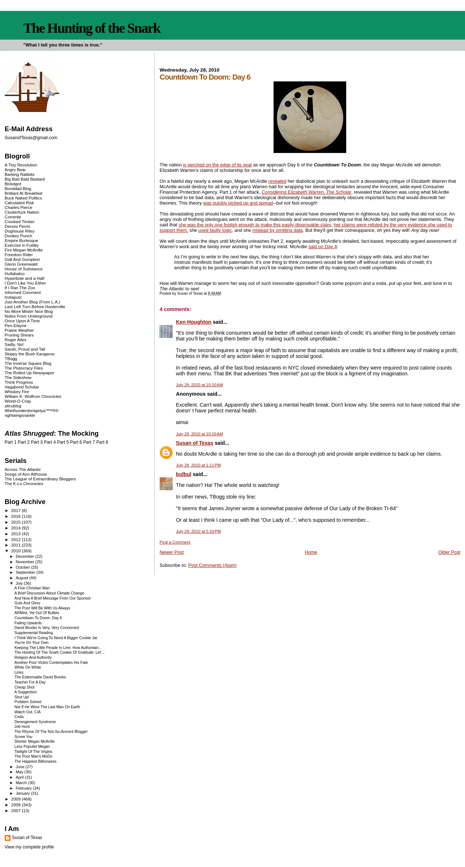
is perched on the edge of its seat (217, 165)
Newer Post (171, 552)
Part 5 (63, 442)
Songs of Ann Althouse (26, 474)
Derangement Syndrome (35, 722)
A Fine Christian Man (32, 588)
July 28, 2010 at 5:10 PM (198, 531)
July (20, 583)
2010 (16, 550)
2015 (16, 522)
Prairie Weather (19, 330)
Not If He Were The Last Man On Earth (47, 707)
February (24, 788)
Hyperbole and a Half (24, 278)
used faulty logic (215, 230)
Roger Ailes (15, 339)
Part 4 (50, 442)
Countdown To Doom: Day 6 (38, 618)
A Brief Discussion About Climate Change (49, 593)
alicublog (13, 405)
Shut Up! (22, 697)
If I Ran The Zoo (20, 287)
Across (23, 469)
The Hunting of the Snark (91, 28)
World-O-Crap (18, 401)
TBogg (11, 358)
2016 (16, 516)
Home (311, 552)
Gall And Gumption (22, 259)
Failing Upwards (28, 623)
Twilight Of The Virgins (33, 752)
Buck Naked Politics (23, 197)
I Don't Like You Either (25, 283)
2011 (16, 545)
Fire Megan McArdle (24, 249)
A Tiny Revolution (21, 164)
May (20, 772)
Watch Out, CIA (28, 712)
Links (19, 672)
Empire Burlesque (21, 240)
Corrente (13, 216)
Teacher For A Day (30, 682)
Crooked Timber (20, 221)
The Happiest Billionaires (36, 761)
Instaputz (13, 297)
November (25, 562)
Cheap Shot (25, 687)
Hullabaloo (15, 273)
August (22, 578)
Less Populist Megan (32, 747)
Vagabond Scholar (22, 386)
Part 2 (24, 442)
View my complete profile (29, 847)
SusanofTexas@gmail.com (31, 137)
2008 (16, 804)
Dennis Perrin (17, 226)
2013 (16, 533)
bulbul (183, 474)
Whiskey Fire (17, 391)
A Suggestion (26, 692)
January (23, 793)
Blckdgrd (13, 183)
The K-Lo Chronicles (24, 483)
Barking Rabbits (20, 174)
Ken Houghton (193, 322)
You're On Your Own (32, 643)
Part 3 (37, 442)
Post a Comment (174, 542)
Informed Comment (23, 292)
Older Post (449, 552)
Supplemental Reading (34, 633)
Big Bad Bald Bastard (25, 179)
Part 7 (89, 442)
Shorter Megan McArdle (35, 741)
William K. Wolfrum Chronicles (33, 396)
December (25, 556)
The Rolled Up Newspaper (29, 372)
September (26, 572)
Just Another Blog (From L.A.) (32, 301)
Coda (19, 717)
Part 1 (11, 442)
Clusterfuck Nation (22, 212)
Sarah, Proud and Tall (25, 349)
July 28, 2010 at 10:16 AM (199, 434)
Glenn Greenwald (21, 264)
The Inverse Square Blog (28, 363)
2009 (16, 799)
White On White (28, 667)
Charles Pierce (18, 207)
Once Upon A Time (22, 320)
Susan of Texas (194, 443)
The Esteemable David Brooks (40, 677)
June (20, 767)
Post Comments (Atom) (212, 565)
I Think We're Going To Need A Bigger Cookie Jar (56, 638)
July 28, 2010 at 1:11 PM (198, 465)
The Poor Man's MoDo (33, 756)
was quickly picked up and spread (238, 203)
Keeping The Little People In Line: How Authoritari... (58, 648)
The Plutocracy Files (24, 368)
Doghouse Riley (20, 231)
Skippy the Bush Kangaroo (29, 353)
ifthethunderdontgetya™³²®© (32, 410)
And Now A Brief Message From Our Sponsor (53, 598)
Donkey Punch (18, 235)
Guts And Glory (27, 603)
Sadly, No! (14, 344)
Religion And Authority (33, 658)
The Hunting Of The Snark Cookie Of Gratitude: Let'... (60, 652)
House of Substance (24, 268)
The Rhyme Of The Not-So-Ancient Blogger (51, 732)
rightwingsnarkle (20, 415)
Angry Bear (15, 169)
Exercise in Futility (22, 245)
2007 (16, 810)
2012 (16, 539)
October (23, 567)
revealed (277, 181)
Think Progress (19, 382)
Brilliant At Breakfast (24, 193)
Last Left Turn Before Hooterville (35, 306)
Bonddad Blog (18, 188)
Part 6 (76, 442)
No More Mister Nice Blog (29, 311)
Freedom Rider (19, 254)
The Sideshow (18, 377)
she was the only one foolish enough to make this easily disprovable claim (255, 224)
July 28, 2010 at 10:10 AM (199, 385)
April (20, 777)
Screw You (23, 737)
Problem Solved (28, 702)
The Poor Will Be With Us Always (42, 608)
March (22, 783)
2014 (16, 527)
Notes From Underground (29, 316)
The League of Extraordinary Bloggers (40, 478)
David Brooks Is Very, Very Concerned (47, 628)
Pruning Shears (19, 334)
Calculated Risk (19, 202)
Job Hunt (22, 727)
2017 (16, 510)
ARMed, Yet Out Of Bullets (37, 613)
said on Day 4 (322, 246)
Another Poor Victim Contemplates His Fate (51, 663)
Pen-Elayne (16, 325)
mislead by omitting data (277, 230)
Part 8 (102, 442)
